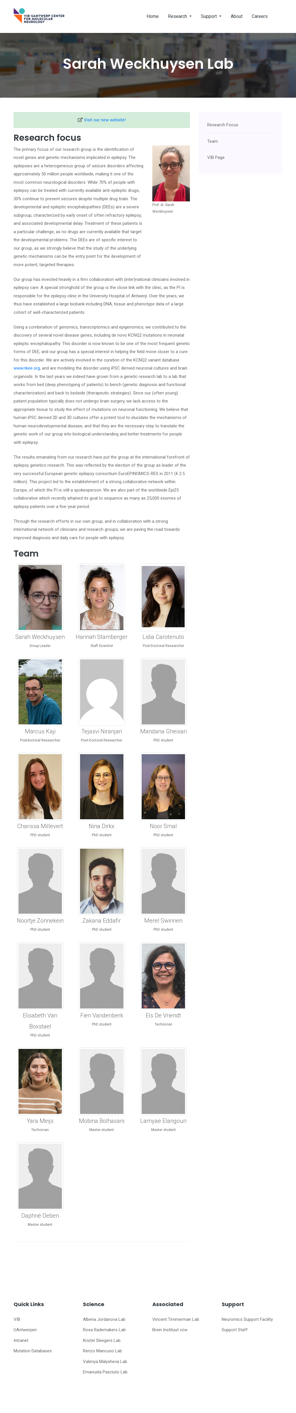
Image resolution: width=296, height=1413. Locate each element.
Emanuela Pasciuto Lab (105, 1372)
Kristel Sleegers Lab (102, 1340)
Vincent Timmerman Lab (175, 1319)
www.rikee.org (27, 368)
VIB (17, 1319)
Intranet (21, 1340)
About (237, 16)
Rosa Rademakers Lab (104, 1329)
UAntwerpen (25, 1329)
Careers (260, 16)
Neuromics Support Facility (247, 1319)
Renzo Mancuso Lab (102, 1350)
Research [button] (178, 16)
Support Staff (235, 1329)
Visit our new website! (105, 120)
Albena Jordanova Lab (104, 1319)
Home (153, 16)
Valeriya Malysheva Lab (105, 1361)
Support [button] (209, 16)
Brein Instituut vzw (169, 1329)
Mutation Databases (33, 1350)
